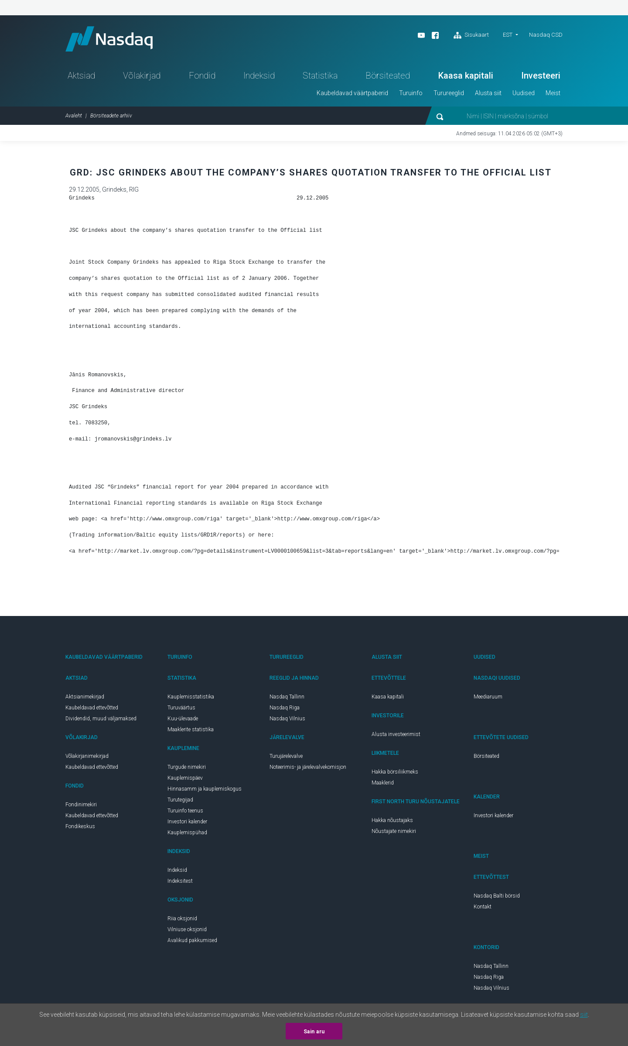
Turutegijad (180, 801)
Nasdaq (111, 39)
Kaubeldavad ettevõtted (91, 709)
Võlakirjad (141, 77)
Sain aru (314, 1032)
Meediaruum (488, 698)
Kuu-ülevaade (182, 720)
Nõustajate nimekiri (394, 832)
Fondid (202, 77)
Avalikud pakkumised (192, 942)
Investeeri (540, 77)
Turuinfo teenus (185, 812)
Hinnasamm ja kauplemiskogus (204, 790)
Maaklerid (383, 784)
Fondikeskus (80, 828)
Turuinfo (411, 94)
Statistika (320, 77)
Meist (553, 94)
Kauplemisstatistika (190, 698)
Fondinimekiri (81, 806)
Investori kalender (187, 823)
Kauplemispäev (185, 779)
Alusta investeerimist (396, 736)
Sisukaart (471, 35)
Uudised (523, 94)
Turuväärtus (181, 709)
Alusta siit (488, 94)
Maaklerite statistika (190, 731)
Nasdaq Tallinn (287, 698)
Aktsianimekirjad (84, 698)
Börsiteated (387, 77)
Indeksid (259, 77)
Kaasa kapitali (465, 77)
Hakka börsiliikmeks (395, 773)
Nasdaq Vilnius (287, 720)
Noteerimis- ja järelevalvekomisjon (308, 768)
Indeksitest (180, 882)
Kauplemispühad (187, 834)
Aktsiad (81, 77)
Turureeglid (448, 94)
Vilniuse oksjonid (187, 931)
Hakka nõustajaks (392, 822)
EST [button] (507, 34)
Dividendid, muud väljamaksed (101, 720)
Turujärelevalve (286, 757)
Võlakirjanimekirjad (87, 757)
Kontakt (482, 908)
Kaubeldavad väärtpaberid (352, 94)
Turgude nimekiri (186, 768)
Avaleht (73, 117)
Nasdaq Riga (285, 709)
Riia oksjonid (182, 920)
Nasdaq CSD (546, 34)
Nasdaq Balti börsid (497, 897)
